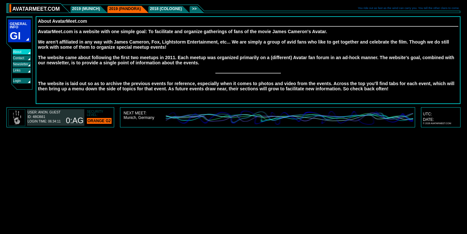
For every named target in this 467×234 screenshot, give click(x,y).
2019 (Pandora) (125, 8)
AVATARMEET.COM (36, 9)
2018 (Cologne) (166, 8)
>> (194, 8)
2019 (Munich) (86, 8)
